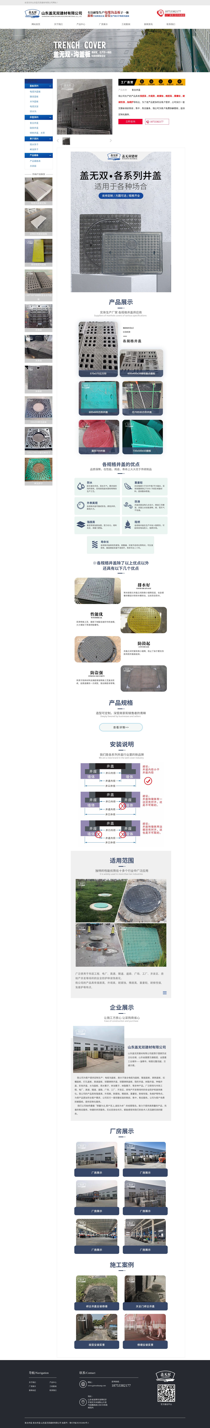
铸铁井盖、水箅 (37, 133)
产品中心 (81, 24)
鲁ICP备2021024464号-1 (79, 1423)
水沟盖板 (34, 101)
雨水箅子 (34, 144)
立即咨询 (130, 121)
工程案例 (126, 24)
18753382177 (156, 121)
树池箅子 (34, 149)
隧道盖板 (34, 96)
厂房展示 (103, 24)
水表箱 (33, 166)
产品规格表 (35, 161)
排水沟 (33, 111)
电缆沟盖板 (35, 91)
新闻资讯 (148, 24)
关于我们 (58, 24)
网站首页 (36, 24)
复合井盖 (34, 123)
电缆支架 (34, 106)
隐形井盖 (34, 128)
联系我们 (171, 24)
